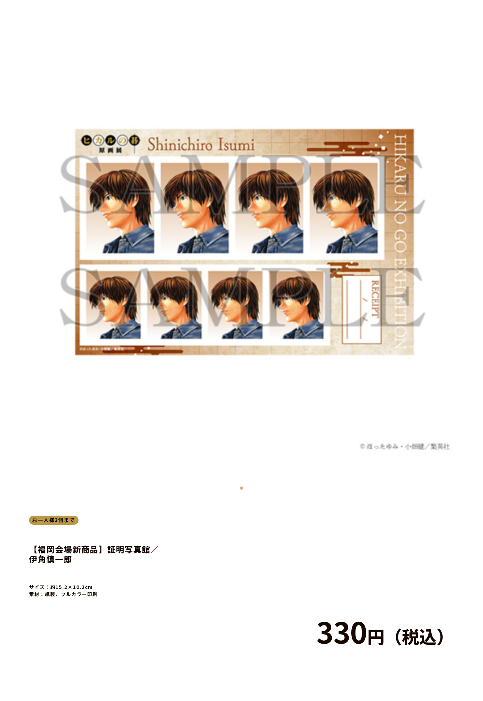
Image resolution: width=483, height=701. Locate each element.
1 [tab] (241, 486)
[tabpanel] (241, 241)
